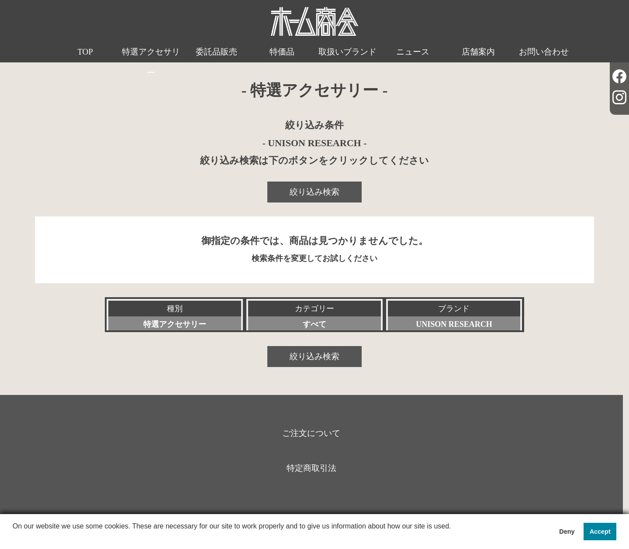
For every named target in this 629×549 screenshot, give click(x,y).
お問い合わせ (544, 51)
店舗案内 (478, 51)
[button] (14, 537)
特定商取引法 (311, 468)
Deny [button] (566, 531)
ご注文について (311, 433)
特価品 (282, 51)
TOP (85, 51)
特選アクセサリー (151, 62)
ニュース (412, 51)
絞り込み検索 (314, 191)
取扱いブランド (347, 51)
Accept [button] (600, 531)
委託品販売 (216, 51)
